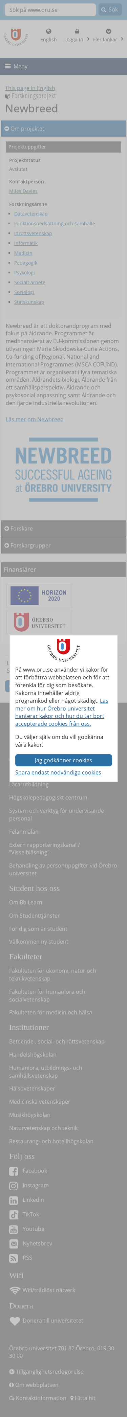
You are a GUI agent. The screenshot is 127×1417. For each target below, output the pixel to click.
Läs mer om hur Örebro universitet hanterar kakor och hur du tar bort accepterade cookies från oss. (61, 712)
